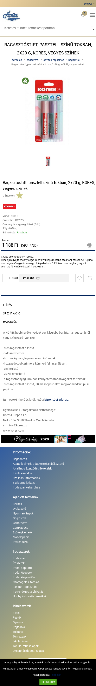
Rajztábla (19, 627)
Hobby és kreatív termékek (29, 596)
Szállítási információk (26, 478)
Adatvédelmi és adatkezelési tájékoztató (38, 464)
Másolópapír (21, 537)
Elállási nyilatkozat (25, 483)
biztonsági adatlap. (56, 399)
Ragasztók (74, 59)
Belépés (88, 3)
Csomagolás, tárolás (26, 582)
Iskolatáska (20, 641)
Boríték (17, 504)
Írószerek (19, 563)
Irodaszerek (32, 59)
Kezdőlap (17, 59)
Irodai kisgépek (22, 572)
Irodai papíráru (22, 568)
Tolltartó (18, 632)
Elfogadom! (48, 682)
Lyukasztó (19, 509)
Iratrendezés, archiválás (28, 591)
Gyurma (18, 622)
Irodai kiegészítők (24, 577)
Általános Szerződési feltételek (32, 468)
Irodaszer (19, 558)
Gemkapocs (20, 528)
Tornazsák (19, 636)
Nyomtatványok (23, 513)
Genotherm (20, 523)
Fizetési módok (22, 473)
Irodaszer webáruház (26, 487)
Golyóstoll (19, 518)
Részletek (56, 674)
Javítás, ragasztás (54, 59)
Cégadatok (20, 459)
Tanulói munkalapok (26, 646)
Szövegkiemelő (22, 532)
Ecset (16, 613)
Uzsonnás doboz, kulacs (28, 651)
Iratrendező (20, 542)
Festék (17, 617)
